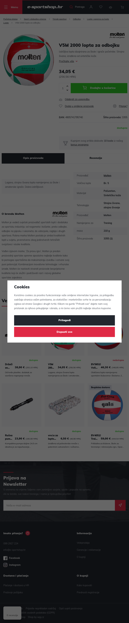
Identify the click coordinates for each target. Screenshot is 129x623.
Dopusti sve (64, 332)
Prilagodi (64, 320)
